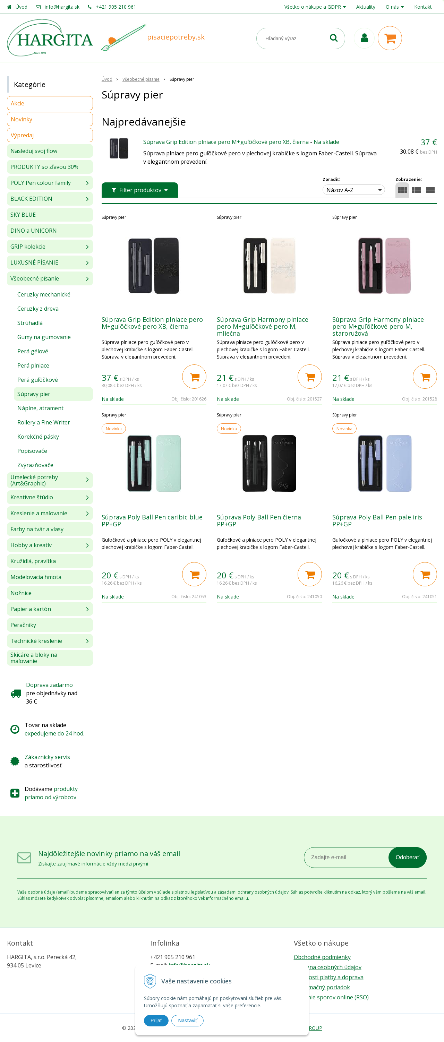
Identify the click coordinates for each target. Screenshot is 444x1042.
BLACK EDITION (31, 199)
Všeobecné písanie (34, 278)
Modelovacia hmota (35, 577)
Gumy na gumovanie (44, 337)
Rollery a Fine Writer (43, 422)
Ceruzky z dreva (38, 308)
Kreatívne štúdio (31, 497)
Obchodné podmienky (322, 957)
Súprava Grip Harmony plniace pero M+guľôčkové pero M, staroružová (378, 326)
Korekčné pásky (38, 436)
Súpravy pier (33, 394)
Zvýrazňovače (35, 465)
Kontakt (423, 6)
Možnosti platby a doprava (329, 977)
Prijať (156, 1020)
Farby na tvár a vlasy (36, 529)
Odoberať (407, 857)
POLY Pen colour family (40, 183)
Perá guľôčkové (37, 380)
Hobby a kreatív (31, 545)
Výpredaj (22, 135)
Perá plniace (33, 365)
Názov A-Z (339, 190)
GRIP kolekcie (27, 246)
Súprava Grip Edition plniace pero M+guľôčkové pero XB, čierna (226, 142)
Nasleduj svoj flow (33, 151)
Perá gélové (32, 351)
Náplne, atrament (40, 408)
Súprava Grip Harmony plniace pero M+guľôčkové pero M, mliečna (262, 326)
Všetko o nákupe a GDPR (312, 6)
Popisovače (32, 451)
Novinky (21, 119)
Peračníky (23, 625)
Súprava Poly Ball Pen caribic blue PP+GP (152, 520)
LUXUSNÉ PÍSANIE (34, 262)
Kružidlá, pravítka (33, 561)
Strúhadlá (30, 323)
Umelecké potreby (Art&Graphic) (34, 480)
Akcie (17, 103)
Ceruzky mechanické (43, 294)
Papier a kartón (30, 609)
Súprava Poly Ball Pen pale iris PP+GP (377, 520)
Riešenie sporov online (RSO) (331, 997)
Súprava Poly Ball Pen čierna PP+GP (259, 520)
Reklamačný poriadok (322, 987)
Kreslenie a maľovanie (38, 513)
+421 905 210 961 (116, 6)
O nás (392, 6)
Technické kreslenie (36, 641)
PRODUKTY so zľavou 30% (44, 167)
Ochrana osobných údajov (327, 967)
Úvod (21, 6)
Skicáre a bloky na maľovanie (33, 658)
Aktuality (365, 6)
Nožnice (21, 593)
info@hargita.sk (62, 6)
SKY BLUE (23, 214)
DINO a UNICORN (33, 230)
